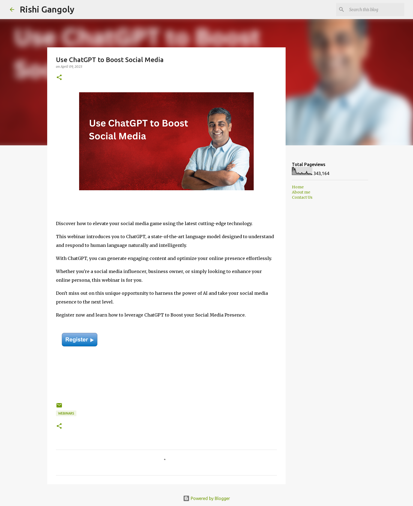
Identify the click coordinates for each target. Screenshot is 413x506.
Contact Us (302, 197)
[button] (59, 77)
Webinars (66, 413)
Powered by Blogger (206, 498)
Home (298, 187)
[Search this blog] (375, 9)
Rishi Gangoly (47, 9)
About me (301, 192)
